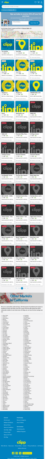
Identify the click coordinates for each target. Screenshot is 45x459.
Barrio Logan (26, 318)
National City (5, 363)
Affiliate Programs (21, 431)
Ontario (4, 368)
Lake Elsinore (27, 348)
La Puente (26, 345)
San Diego (5, 382)
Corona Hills (26, 326)
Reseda (25, 377)
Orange (25, 368)
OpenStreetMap (35, 37)
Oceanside (5, 367)
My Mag (6, 437)
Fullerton (26, 338)
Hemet (4, 342)
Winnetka (5, 409)
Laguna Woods (6, 348)
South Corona (27, 393)
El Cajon (4, 332)
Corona (4, 326)
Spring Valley (5, 394)
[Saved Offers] (35, 2)
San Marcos (26, 385)
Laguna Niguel (27, 347)
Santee (4, 390)
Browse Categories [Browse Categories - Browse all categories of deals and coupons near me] (21, 420)
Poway (4, 375)
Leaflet (29, 37)
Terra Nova (5, 398)
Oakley (25, 365)
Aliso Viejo (5, 315)
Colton (25, 324)
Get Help (6, 429)
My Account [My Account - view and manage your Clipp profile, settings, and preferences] (7, 420)
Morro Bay (5, 360)
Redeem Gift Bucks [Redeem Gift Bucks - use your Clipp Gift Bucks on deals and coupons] (8, 422)
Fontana (25, 335)
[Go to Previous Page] (16, 288)
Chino (25, 322)
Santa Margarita (6, 389)
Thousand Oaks (27, 398)
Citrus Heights (6, 324)
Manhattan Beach (6, 355)
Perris (25, 371)
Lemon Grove (27, 351)
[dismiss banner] (41, 13)
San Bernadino (6, 381)
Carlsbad (4, 320)
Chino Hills (5, 323)
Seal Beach (5, 392)
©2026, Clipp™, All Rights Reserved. (21, 456)
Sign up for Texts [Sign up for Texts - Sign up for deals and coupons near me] (8, 434)
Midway (25, 356)
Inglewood (5, 344)
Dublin (25, 330)
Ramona (25, 375)
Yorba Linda (26, 409)
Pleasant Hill (26, 372)
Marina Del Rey (27, 355)
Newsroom (11, 445)
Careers (25, 445)
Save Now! (34, 23)
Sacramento (26, 380)
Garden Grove (6, 339)
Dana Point (5, 328)
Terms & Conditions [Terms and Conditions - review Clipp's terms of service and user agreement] (8, 427)
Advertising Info (21, 429)
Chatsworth (5, 322)
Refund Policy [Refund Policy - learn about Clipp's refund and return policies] (7, 425)
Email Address (16, 21)
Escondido (26, 334)
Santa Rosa (26, 389)
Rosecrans (26, 379)
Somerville (5, 393)
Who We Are (4, 445)
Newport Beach (27, 363)
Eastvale (25, 331)
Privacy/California (32, 445)
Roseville (4, 380)
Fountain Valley (6, 336)
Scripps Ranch (27, 390)
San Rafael (26, 386)
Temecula (4, 397)
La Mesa (4, 345)
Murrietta (26, 361)
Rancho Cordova (6, 376)
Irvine (25, 344)
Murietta (26, 360)
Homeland (26, 342)
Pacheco (4, 369)
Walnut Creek (6, 405)
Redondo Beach (6, 377)
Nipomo (4, 364)
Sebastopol (26, 392)
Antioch (4, 316)
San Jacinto (5, 384)
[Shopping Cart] (39, 2)
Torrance (4, 400)
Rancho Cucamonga (28, 376)
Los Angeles (5, 353)
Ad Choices (40, 445)
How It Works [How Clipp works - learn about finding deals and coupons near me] (20, 422)
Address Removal (22, 448)
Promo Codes (7, 432)
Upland (4, 402)
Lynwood (26, 353)
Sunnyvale (26, 396)
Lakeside (25, 349)
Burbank (25, 319)
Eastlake (4, 331)
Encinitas (4, 334)
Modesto (4, 359)
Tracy (3, 401)
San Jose (26, 384)
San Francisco (27, 382)
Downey (4, 330)
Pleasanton (5, 373)
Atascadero (5, 318)
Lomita (4, 352)
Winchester (26, 408)
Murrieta (4, 361)
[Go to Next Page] (28, 288)
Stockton (26, 394)
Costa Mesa (5, 327)
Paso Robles (5, 371)
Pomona (25, 373)
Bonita (4, 319)
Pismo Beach (5, 372)
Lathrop (4, 351)
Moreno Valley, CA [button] (26, 28)
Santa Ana (5, 388)
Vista (3, 404)
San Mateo (5, 386)
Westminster (5, 406)
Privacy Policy (18, 445)
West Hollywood (27, 405)
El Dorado (26, 332)
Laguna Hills (5, 347)
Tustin (25, 401)
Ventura (25, 402)
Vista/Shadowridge (28, 404)
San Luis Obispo (6, 385)
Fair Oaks (4, 335)
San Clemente (27, 381)
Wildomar (5, 408)
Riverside (4, 379)
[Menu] (2, 2)
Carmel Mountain (28, 320)
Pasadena (26, 369)
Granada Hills (27, 340)
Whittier (25, 406)
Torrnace (26, 400)
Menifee (4, 356)
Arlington (26, 316)
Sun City (4, 396)
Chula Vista (26, 323)
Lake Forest (5, 349)
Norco (25, 364)
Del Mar (25, 328)
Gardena (25, 339)
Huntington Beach (7, 343)
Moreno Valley (27, 359)
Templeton (26, 397)
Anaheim (26, 315)
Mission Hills (5, 357)
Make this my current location (7, 29)
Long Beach (26, 352)
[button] (41, 2)
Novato (4, 365)
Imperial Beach (27, 343)
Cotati (25, 327)
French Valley (5, 338)
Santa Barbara (27, 388)
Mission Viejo (27, 357)
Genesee (4, 340)
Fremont (25, 336)
